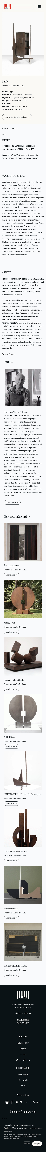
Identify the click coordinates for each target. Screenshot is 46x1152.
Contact (23, 1054)
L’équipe (23, 1049)
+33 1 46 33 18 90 (23, 1020)
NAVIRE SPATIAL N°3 (12, 908)
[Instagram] (7, 1102)
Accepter (37, 1144)
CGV (23, 1086)
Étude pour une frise (12, 565)
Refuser (27, 1144)
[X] (16, 1102)
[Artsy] (28, 1102)
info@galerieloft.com (23, 1013)
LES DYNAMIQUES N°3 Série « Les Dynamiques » (23, 794)
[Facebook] (11, 1102)
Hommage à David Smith (14, 679)
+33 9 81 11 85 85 (23, 1023)
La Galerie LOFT (23, 1043)
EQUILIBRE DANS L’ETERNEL (15, 965)
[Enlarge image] (23, 44)
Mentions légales (23, 1060)
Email (4, 1118)
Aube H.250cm (9, 622)
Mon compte (23, 1074)
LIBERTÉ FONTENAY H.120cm (15, 851)
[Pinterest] (21, 1102)
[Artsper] (36, 1102)
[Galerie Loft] (23, 995)
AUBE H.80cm (9, 737)
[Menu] (39, 6)
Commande (23, 1080)
